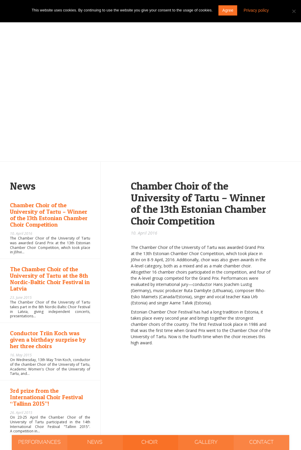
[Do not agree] (294, 11)
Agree (227, 10)
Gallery (206, 442)
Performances (39, 442)
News (95, 442)
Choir (150, 442)
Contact (261, 442)
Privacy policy (256, 10)
